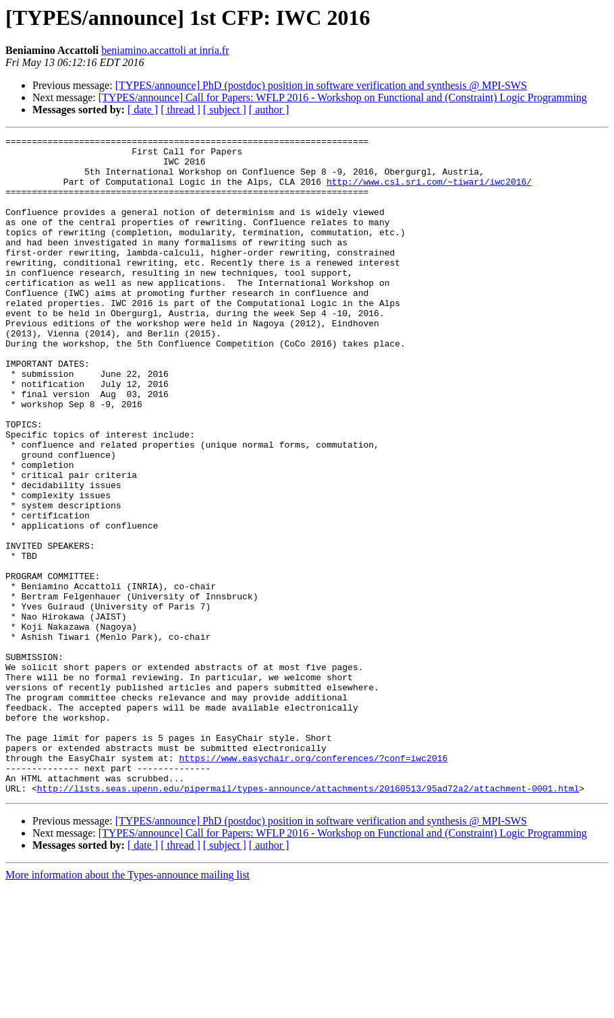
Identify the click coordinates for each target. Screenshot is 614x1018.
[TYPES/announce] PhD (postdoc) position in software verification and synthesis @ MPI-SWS (321, 85)
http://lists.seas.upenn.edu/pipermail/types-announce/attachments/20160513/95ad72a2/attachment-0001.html (308, 920)
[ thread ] (180, 109)
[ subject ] (224, 109)
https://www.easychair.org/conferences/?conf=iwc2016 (313, 883)
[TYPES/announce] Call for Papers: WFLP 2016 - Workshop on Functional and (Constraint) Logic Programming (343, 97)
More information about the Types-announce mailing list (127, 1006)
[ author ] (269, 109)
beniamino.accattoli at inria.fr (165, 50)
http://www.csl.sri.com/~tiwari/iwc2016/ (429, 191)
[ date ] (143, 109)
